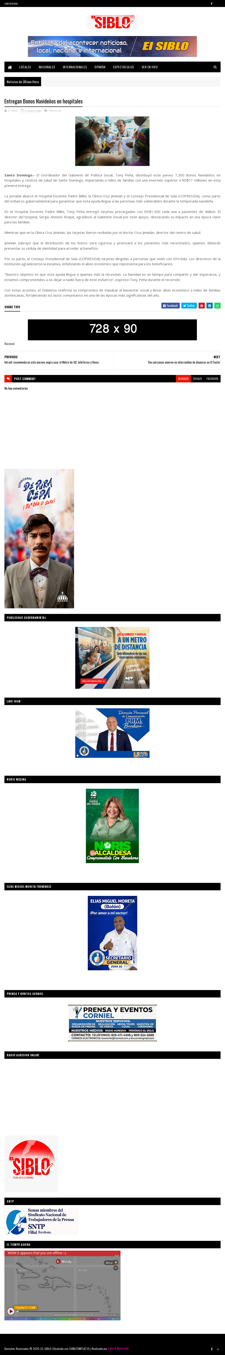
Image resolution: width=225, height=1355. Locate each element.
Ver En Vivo (150, 66)
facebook (212, 379)
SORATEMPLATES (79, 1349)
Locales (25, 66)
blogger (183, 379)
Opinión (100, 66)
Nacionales (47, 66)
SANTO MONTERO (118, 1349)
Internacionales (75, 66)
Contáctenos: (11, 3)
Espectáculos (123, 66)
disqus (197, 379)
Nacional (55, 110)
